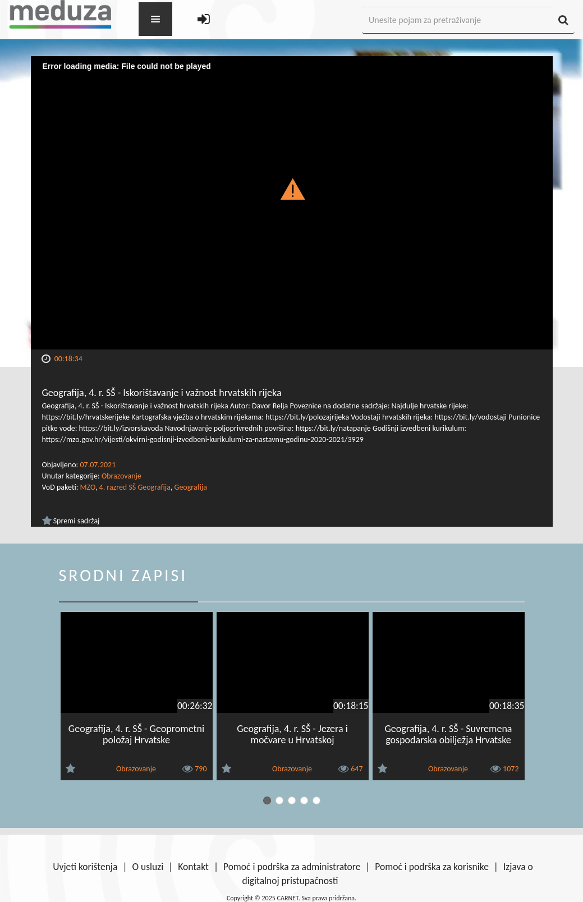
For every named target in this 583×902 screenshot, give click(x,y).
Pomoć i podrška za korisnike (432, 866)
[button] (291, 188)
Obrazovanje (121, 476)
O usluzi (147, 866)
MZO (87, 487)
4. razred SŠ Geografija (135, 487)
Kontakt (193, 866)
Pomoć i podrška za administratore (291, 866)
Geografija (191, 487)
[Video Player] (292, 202)
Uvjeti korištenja (85, 866)
